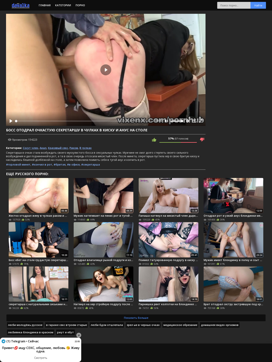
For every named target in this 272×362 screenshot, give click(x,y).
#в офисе (73, 164)
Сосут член (30, 148)
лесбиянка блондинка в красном (30, 332)
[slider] (84, 121)
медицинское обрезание (180, 325)
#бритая (60, 164)
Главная (45, 5)
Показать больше (136, 318)
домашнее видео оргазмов (220, 325)
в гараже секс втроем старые (66, 325)
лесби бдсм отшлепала (107, 325)
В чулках (86, 148)
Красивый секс (58, 148)
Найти (258, 5)
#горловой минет (18, 164)
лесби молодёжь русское (25, 325)
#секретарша (90, 164)
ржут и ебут (65, 332)
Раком (74, 148)
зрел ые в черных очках (143, 325)
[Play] (11, 121)
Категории (63, 5)
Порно (80, 5)
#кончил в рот (42, 164)
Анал (43, 148)
